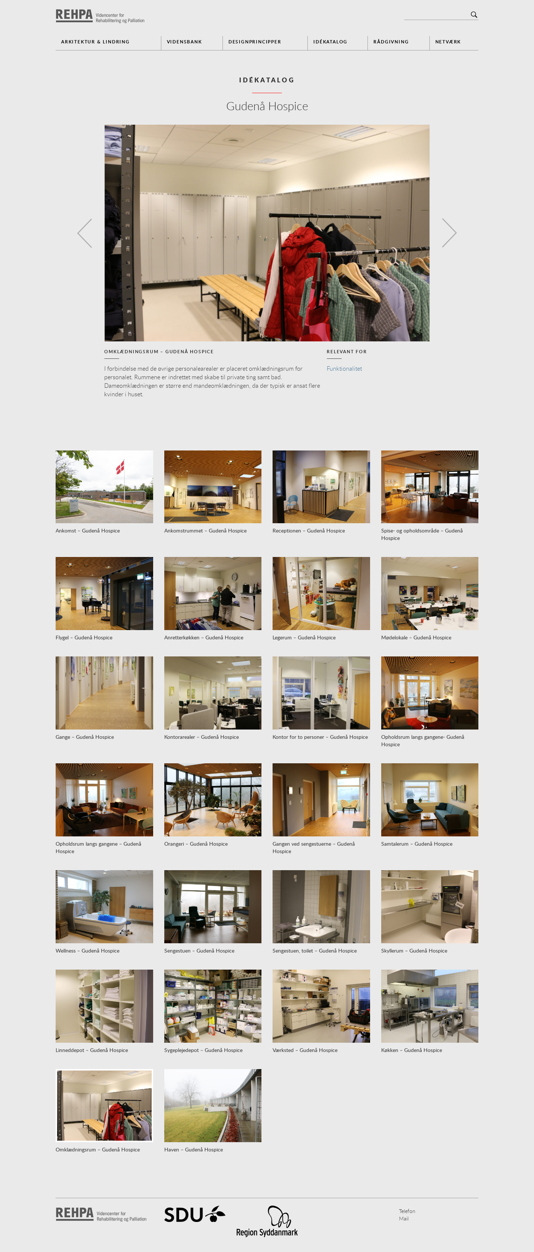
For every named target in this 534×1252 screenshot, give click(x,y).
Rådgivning (391, 42)
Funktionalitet (344, 368)
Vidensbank (184, 42)
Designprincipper (254, 42)
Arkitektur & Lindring (95, 42)
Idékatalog (330, 42)
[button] (82, 233)
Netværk (448, 42)
